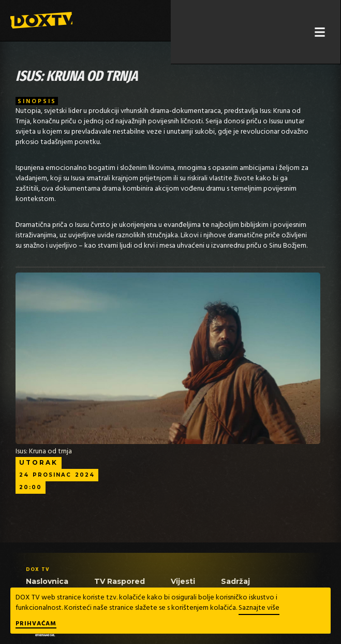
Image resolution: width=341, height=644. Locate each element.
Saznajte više (259, 608)
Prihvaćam (36, 624)
